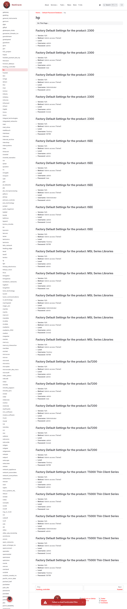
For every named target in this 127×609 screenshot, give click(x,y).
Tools (62, 5)
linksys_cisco (7, 270)
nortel (5, 506)
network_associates (10, 472)
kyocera (5, 230)
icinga (5, 79)
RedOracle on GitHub (88, 598)
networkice (7, 479)
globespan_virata (9, 30)
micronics (6, 363)
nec (4, 433)
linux (4, 273)
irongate (5, 173)
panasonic (6, 590)
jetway (5, 197)
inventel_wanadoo (9, 158)
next (4, 485)
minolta (5, 385)
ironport (5, 176)
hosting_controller (9, 67)
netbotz (5, 436)
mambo (5, 309)
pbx (4, 603)
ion (4, 160)
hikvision (6, 61)
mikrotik (5, 379)
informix (5, 100)
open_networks (8, 542)
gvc (4, 49)
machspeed (7, 303)
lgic (4, 264)
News (69, 5)
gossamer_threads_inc (10, 33)
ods (4, 524)
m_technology (8, 300)
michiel (5, 351)
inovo (4, 115)
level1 (5, 254)
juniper (5, 206)
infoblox (5, 97)
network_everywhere (10, 475)
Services (54, 5)
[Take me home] (12, 5)
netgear (5, 448)
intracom (6, 151)
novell (5, 509)
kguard (5, 221)
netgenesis (6, 451)
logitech (5, 285)
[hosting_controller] (59, 588)
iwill (4, 179)
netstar (5, 466)
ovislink (5, 572)
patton (5, 600)
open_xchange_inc (9, 545)
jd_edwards (7, 185)
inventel (5, 154)
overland (6, 569)
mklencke (6, 400)
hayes (5, 55)
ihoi (4, 85)
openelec (6, 551)
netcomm (6, 439)
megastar (6, 336)
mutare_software (8, 415)
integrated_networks (10, 121)
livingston (6, 276)
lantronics (6, 239)
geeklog (5, 15)
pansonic (6, 597)
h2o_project (7, 52)
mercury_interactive (10, 345)
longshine (6, 288)
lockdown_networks (10, 282)
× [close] (82, 602)
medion (5, 333)
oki (4, 527)
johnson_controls (9, 200)
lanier (5, 236)
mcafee (5, 321)
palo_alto (6, 587)
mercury (6, 342)
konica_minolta (8, 224)
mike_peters (7, 375)
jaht (4, 182)
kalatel (5, 212)
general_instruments (10, 18)
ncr (4, 430)
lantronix (6, 242)
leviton (5, 257)
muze (5, 418)
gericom (5, 21)
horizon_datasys (8, 64)
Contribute (104, 603)
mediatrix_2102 (8, 330)
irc (3, 170)
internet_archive (8, 139)
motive (5, 403)
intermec (6, 136)
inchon (5, 91)
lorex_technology (9, 291)
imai (4, 88)
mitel (4, 397)
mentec (5, 339)
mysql (5, 421)
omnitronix (6, 536)
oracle (5, 563)
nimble (5, 497)
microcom (6, 354)
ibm (4, 76)
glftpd (5, 27)
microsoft (6, 373)
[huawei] (103, 588)
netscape (6, 460)
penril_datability (8, 606)
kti (3, 227)
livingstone (6, 279)
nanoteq (5, 427)
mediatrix (6, 327)
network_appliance (9, 469)
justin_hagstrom (8, 209)
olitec (4, 530)
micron (5, 357)
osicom (5, 566)
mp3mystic (6, 409)
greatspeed (7, 39)
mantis (5, 312)
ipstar (5, 164)
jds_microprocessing (10, 191)
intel (4, 124)
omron (5, 539)
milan (4, 382)
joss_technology (8, 203)
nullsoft (5, 518)
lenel (4, 251)
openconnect (7, 548)
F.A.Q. (80, 5)
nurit (4, 521)
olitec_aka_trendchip (10, 533)
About (47, 5)
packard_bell (7, 581)
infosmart (6, 103)
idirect (5, 82)
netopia (5, 454)
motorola (6, 406)
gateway (6, 12)
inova (4, 112)
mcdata (5, 324)
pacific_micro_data (9, 578)
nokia (4, 500)
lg (3, 260)
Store (75, 5)
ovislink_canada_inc (10, 575)
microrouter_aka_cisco (10, 369)
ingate (5, 109)
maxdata (6, 318)
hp (3, 70)
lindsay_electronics (9, 266)
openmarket (7, 554)
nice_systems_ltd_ (9, 491)
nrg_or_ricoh (7, 512)
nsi (4, 515)
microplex (6, 366)
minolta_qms (7, 391)
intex (4, 148)
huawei (5, 73)
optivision (6, 560)
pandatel (6, 594)
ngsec (5, 488)
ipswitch (6, 167)
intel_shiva (6, 127)
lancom (5, 233)
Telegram (104, 600)
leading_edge (7, 248)
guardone (6, 42)
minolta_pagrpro (8, 388)
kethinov (6, 218)
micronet (6, 360)
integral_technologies (10, 118)
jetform (5, 194)
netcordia (6, 442)
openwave (6, 557)
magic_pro (6, 306)
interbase (6, 133)
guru (4, 45)
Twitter (103, 598)
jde (4, 188)
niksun (5, 494)
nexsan (5, 481)
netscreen (6, 463)
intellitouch (6, 130)
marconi (5, 315)
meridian (6, 348)
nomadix (6, 503)
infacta (5, 94)
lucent (5, 294)
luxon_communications (11, 297)
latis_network (7, 245)
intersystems (7, 145)
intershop (6, 142)
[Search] (110, 5)
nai (4, 424)
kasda (5, 215)
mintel (5, 394)
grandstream (7, 36)
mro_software (7, 412)
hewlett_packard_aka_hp (11, 58)
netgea (5, 445)
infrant (5, 106)
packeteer (6, 584)
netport (5, 457)
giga (4, 24)
